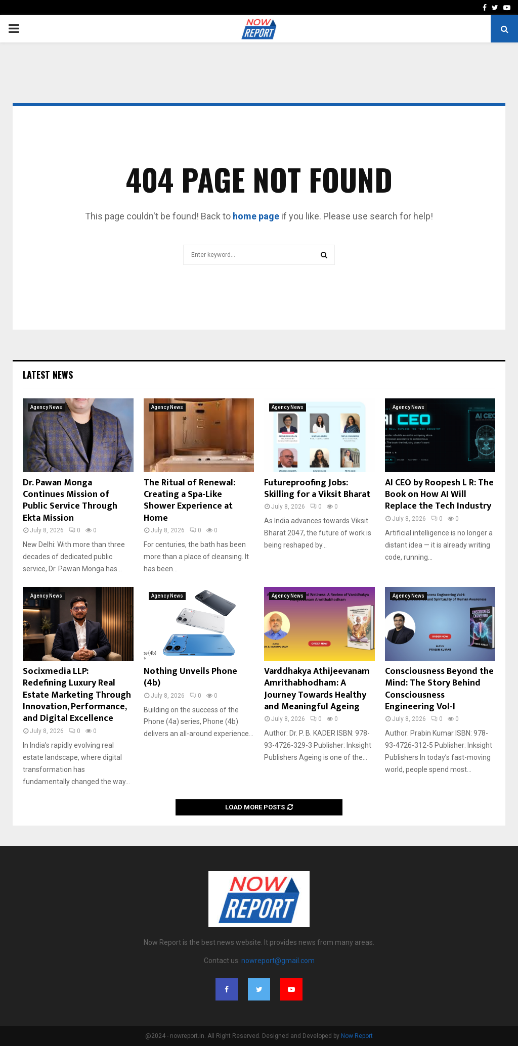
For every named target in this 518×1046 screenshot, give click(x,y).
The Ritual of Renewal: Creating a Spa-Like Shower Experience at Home (189, 500)
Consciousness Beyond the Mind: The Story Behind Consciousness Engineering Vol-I (439, 689)
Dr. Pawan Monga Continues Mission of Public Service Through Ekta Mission (70, 500)
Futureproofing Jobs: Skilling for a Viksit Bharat (317, 488)
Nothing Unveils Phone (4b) (190, 677)
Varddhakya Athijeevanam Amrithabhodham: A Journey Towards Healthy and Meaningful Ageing (317, 689)
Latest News (48, 374)
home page (256, 216)
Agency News (46, 407)
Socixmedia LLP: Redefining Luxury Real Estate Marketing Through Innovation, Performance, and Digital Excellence (77, 695)
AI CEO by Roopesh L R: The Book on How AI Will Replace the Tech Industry (439, 494)
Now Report (357, 1035)
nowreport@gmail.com (278, 961)
